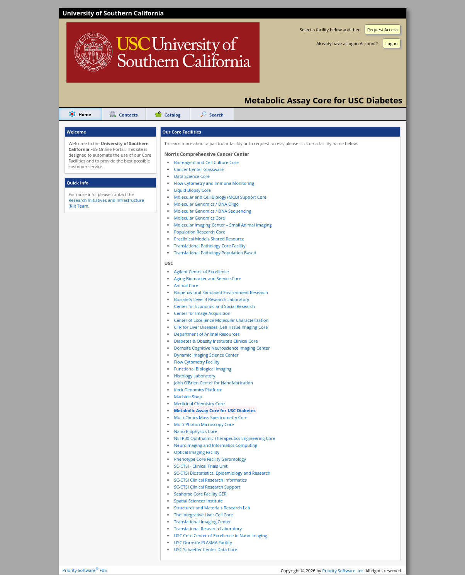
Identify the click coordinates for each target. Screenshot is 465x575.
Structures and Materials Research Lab (212, 508)
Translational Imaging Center (202, 521)
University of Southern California (113, 13)
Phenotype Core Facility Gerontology (210, 459)
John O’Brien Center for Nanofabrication (213, 383)
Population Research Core (200, 232)
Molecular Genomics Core (199, 218)
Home (84, 114)
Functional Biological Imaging (203, 369)
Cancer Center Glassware (199, 169)
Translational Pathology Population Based (215, 252)
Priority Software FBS (85, 570)
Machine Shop (188, 396)
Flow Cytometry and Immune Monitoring (214, 183)
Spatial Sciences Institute (198, 501)
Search (216, 115)
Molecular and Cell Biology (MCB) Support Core (220, 197)
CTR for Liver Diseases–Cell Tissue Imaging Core (221, 327)
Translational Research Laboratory (208, 528)
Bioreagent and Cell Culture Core (206, 162)
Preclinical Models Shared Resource (209, 239)
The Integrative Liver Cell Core (203, 515)
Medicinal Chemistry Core (199, 403)
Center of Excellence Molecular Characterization (221, 320)
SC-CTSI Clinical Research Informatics (210, 480)
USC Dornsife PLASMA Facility (203, 542)
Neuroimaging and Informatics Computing (216, 445)
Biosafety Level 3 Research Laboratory (211, 299)
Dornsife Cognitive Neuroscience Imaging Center (222, 348)
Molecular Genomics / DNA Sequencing (212, 211)
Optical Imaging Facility (197, 452)
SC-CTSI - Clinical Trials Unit (201, 466)
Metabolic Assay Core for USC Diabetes (215, 410)
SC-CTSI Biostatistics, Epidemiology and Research (222, 473)
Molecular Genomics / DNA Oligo (206, 204)
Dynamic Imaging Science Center (206, 355)
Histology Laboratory (195, 376)
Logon (391, 43)
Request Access (382, 29)
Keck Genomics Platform (198, 389)
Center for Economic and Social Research (214, 306)
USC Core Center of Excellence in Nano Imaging (220, 535)
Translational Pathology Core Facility (210, 246)
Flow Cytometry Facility (196, 362)
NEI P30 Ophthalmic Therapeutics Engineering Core (224, 438)
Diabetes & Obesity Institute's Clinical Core (216, 341)
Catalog (172, 115)
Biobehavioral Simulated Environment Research (221, 292)
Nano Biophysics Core (195, 431)
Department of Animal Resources (207, 334)
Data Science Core (192, 176)
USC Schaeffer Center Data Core (206, 549)
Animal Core (186, 285)
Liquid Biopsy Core (192, 190)
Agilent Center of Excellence (201, 271)
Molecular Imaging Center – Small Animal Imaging (223, 225)
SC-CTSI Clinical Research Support (207, 487)
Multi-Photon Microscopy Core (204, 424)
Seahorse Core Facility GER (200, 494)
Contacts (128, 115)
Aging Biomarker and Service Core (207, 278)
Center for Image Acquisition (202, 313)
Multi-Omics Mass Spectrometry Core (211, 417)
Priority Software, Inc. (343, 570)
